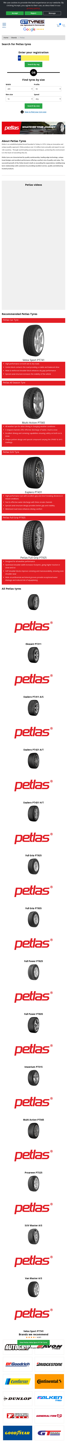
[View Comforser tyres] (17, 1381)
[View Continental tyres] (49, 1381)
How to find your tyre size (35, 112)
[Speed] (47, 99)
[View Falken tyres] (49, 1398)
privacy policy (33, 8)
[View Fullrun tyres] (17, 1415)
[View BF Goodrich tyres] (17, 1364)
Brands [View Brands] (14, 37)
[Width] (19, 89)
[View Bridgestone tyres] (49, 1364)
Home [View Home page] (6, 37)
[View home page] (33, 22)
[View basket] (58, 25)
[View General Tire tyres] (49, 1415)
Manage (52, 13)
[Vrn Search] (33, 58)
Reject (33, 13)
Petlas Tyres (18, 141)
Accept (15, 13)
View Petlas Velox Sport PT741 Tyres (33, 1342)
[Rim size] (19, 99)
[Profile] (47, 89)
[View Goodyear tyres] (17, 1433)
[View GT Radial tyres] (49, 1433)
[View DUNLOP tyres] (17, 1398)
